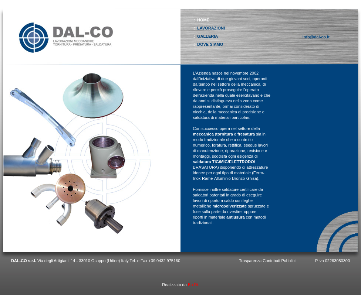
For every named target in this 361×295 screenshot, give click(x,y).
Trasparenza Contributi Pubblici (267, 260)
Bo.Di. (193, 284)
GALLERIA (207, 36)
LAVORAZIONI (211, 28)
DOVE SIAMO (210, 44)
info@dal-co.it (316, 37)
